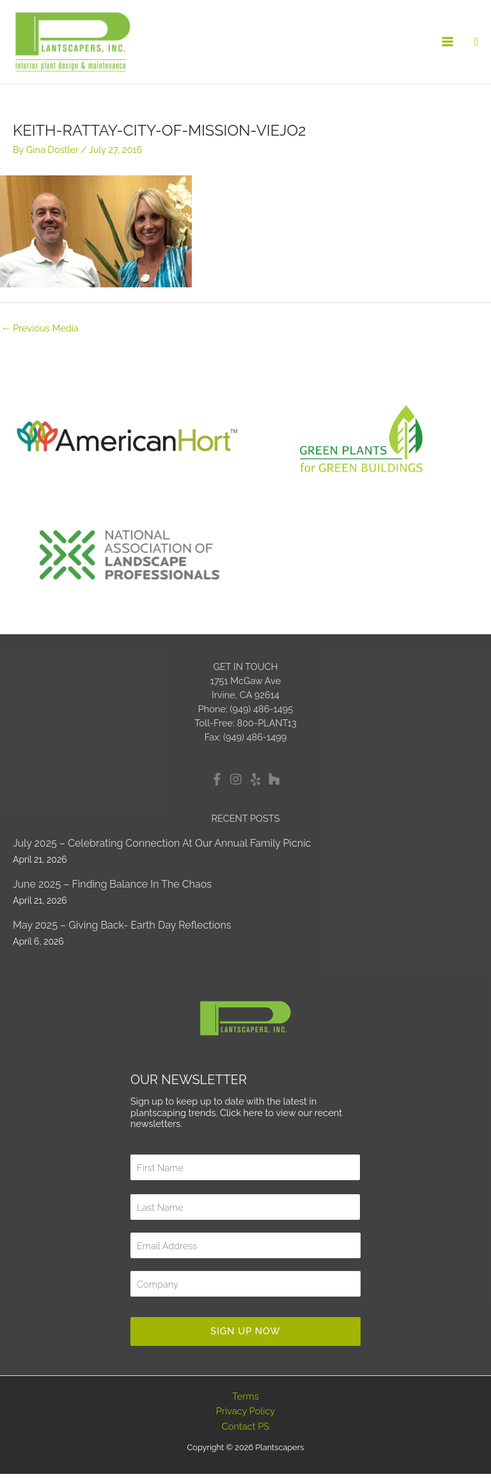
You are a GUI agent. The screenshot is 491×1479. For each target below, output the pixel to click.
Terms (245, 1401)
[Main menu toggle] (448, 44)
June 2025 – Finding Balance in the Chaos (112, 889)
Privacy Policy (246, 1416)
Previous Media (40, 333)
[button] (476, 44)
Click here (241, 1117)
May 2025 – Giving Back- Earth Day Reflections (122, 930)
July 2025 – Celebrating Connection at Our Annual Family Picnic (162, 848)
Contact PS (245, 1431)
